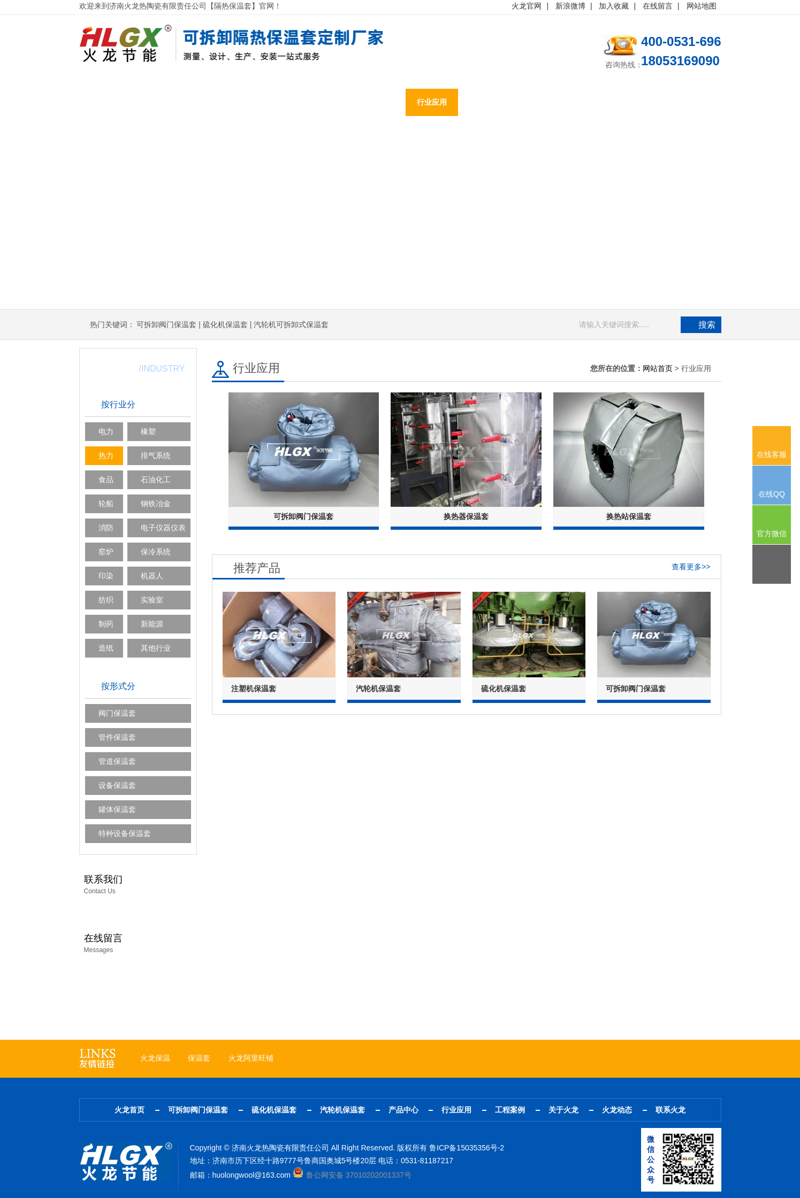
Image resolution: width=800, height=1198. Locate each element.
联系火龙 (647, 102)
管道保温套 (117, 761)
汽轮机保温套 (318, 102)
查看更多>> (691, 566)
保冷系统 (156, 551)
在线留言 (658, 6)
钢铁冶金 (156, 503)
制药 (105, 624)
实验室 (152, 600)
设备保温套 (117, 785)
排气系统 (156, 455)
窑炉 (105, 551)
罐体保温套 (117, 809)
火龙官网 (527, 6)
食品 (105, 479)
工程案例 (487, 102)
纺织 (105, 600)
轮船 (105, 503)
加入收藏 (614, 6)
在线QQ (771, 494)
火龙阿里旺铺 (250, 1058)
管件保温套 (117, 737)
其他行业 (156, 648)
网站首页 (658, 368)
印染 (105, 575)
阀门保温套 (117, 713)
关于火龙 (540, 102)
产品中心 (380, 102)
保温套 (199, 1058)
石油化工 (156, 479)
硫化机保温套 (250, 102)
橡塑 (148, 431)
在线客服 (772, 454)
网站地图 (702, 6)
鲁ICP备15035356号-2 (466, 1147)
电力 (105, 431)
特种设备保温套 (124, 833)
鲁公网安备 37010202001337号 (352, 1175)
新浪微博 (570, 6)
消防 (105, 527)
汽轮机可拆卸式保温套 (291, 324)
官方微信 (772, 533)
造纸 (105, 648)
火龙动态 (594, 102)
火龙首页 (106, 102)
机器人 (152, 575)
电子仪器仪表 (163, 527)
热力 (105, 455)
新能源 (152, 624)
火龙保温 (155, 1058)
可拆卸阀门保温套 (174, 102)
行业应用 (433, 102)
